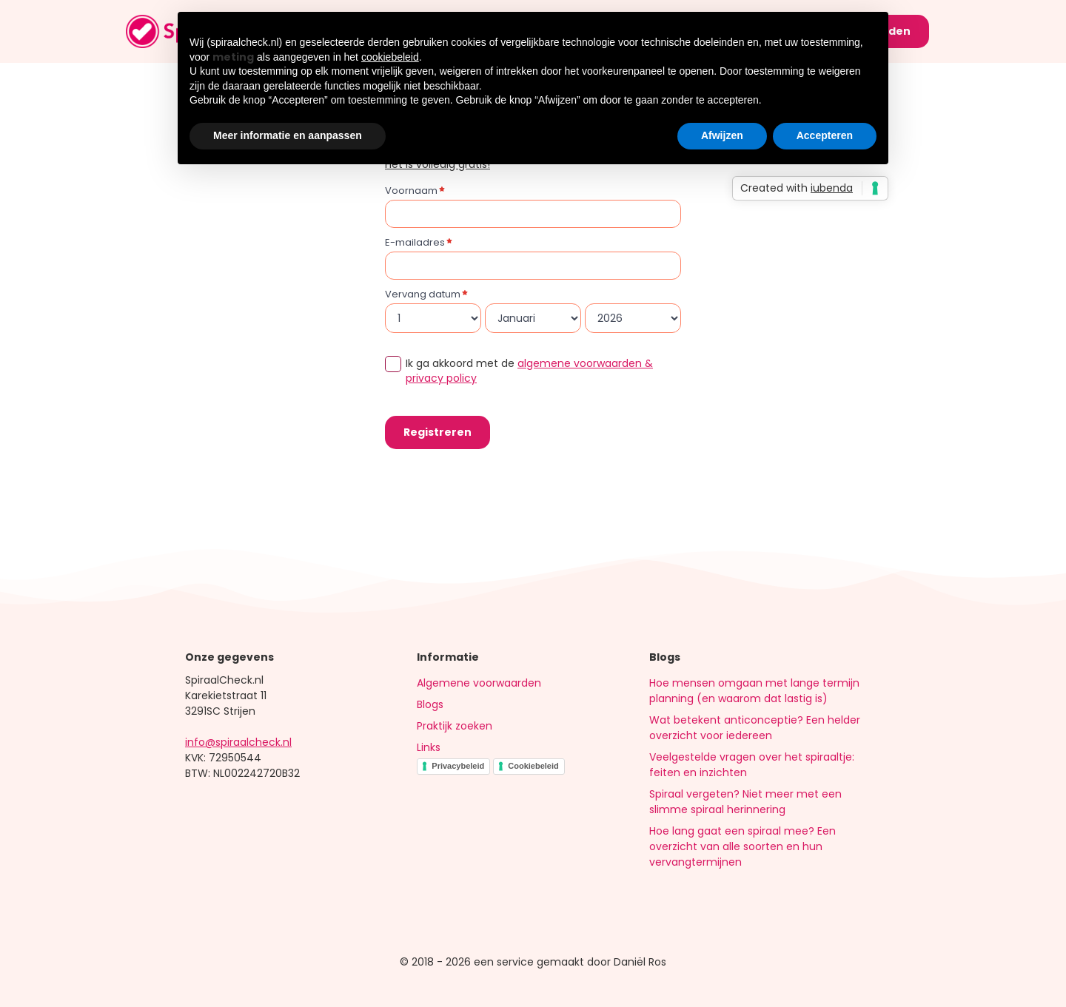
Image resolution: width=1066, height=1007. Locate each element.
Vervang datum (422, 294)
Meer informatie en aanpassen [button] (287, 135)
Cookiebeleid (533, 765)
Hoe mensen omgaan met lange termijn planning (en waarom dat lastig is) (754, 691)
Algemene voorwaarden (479, 683)
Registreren (437, 432)
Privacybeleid (458, 765)
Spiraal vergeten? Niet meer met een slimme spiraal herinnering (745, 802)
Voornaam (411, 190)
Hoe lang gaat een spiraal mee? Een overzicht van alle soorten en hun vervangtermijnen (742, 846)
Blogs (430, 704)
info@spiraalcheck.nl (238, 742)
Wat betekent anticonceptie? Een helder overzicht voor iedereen (754, 728)
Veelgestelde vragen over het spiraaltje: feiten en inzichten (751, 765)
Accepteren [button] (825, 135)
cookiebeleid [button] (390, 57)
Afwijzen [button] (722, 135)
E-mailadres (415, 242)
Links (428, 747)
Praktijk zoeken (454, 725)
